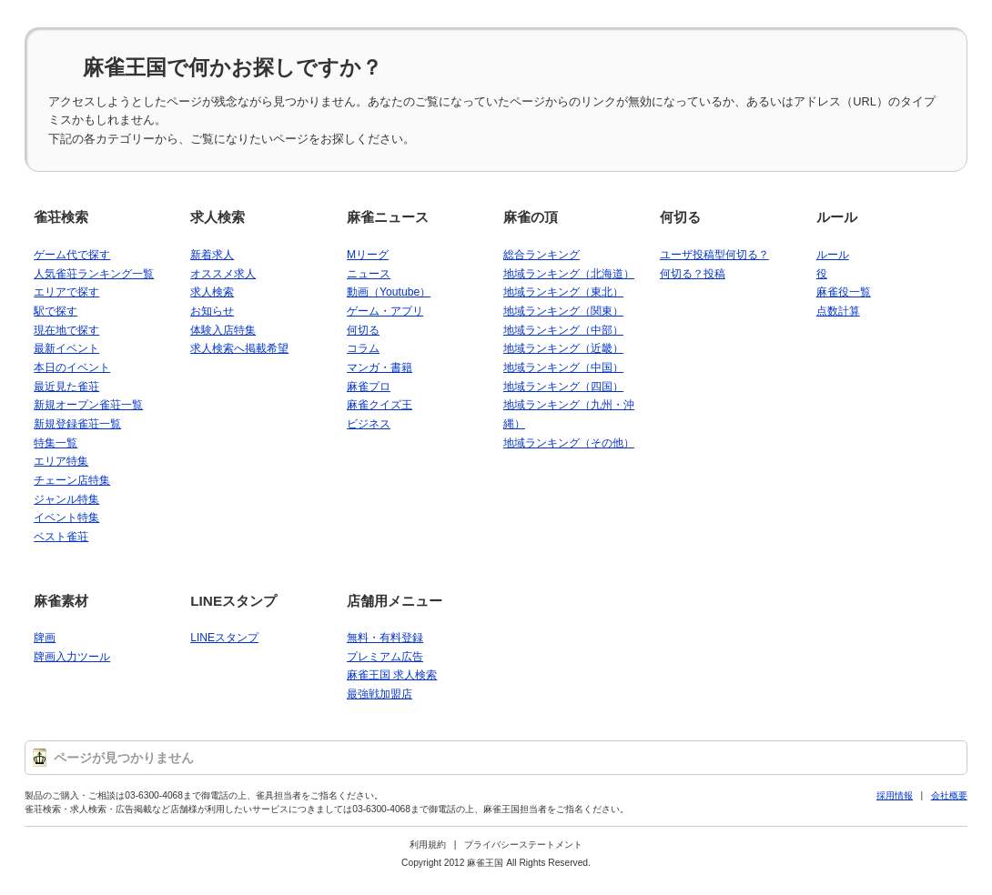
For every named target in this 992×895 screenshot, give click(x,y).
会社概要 (949, 795)
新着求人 (212, 254)
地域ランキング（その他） (568, 443)
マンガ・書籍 (379, 367)
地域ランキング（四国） (563, 386)
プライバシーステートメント (523, 845)
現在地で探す (66, 330)
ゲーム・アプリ (385, 311)
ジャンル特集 (66, 499)
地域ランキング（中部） (563, 330)
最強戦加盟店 (379, 694)
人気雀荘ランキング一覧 (94, 273)
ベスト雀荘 (61, 536)
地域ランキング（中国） (563, 367)
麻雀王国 (485, 863)
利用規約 (428, 845)
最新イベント (66, 348)
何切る (363, 330)
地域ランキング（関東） (563, 311)
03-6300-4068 (154, 795)
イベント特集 (66, 517)
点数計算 (838, 311)
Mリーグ (368, 254)
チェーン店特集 (72, 480)
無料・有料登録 (385, 637)
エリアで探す (66, 292)
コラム (363, 348)
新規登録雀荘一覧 (77, 423)
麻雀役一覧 (843, 292)
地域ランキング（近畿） (563, 348)
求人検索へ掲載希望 (239, 348)
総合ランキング (541, 254)
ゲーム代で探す (72, 254)
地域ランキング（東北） (563, 292)
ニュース (368, 273)
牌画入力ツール (72, 656)
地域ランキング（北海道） (568, 273)
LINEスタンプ (233, 600)
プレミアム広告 (385, 656)
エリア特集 (61, 461)
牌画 (45, 637)
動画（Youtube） (388, 292)
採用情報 (894, 795)
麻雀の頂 (530, 217)
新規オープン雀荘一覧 (88, 404)
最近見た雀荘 (66, 386)
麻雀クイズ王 (379, 404)
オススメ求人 (223, 273)
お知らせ (212, 311)
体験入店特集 (223, 330)
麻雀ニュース (388, 217)
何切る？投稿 (692, 273)
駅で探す (55, 311)
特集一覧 (55, 443)
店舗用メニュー (394, 600)
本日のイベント (72, 367)
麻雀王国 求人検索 (392, 675)
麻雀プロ (368, 386)
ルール (836, 217)
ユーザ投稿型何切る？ (714, 254)
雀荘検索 (61, 217)
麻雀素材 (61, 600)
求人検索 (217, 217)
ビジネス (368, 423)
